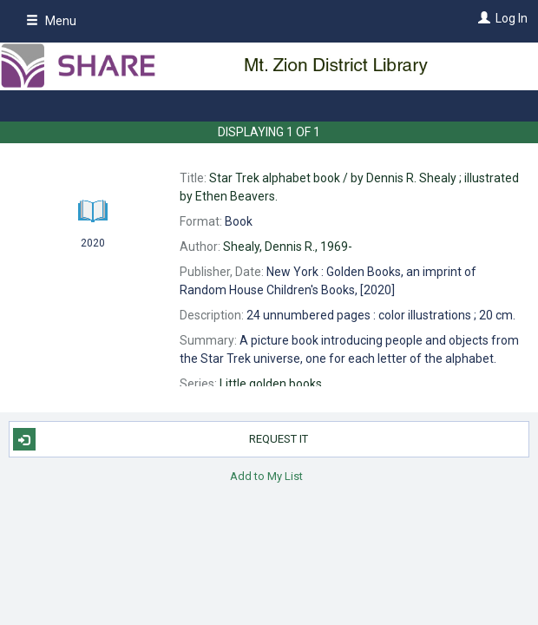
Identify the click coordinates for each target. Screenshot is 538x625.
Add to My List (266, 475)
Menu (51, 21)
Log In (511, 18)
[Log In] (482, 18)
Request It (161, 439)
